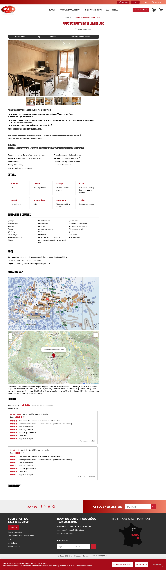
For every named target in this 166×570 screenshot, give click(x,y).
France (116, 519)
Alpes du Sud (128, 519)
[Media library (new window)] (13, 543)
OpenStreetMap (95, 383)
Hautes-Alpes (143, 519)
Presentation (20, 36)
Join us (32, 506)
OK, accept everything (122, 564)
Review (53, 36)
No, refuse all (141, 564)
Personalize (156, 564)
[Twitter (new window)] (45, 506)
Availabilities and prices (80, 36)
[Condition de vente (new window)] (65, 533)
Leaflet (86, 383)
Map (38, 36)
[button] (161, 10)
